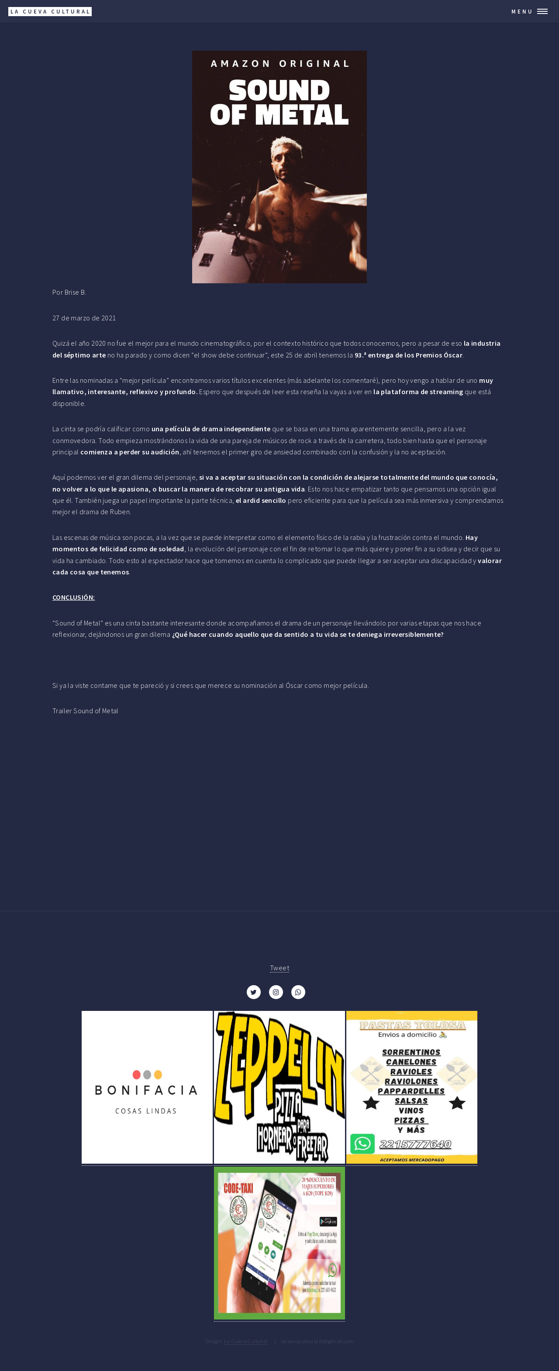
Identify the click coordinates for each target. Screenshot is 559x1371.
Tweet (279, 967)
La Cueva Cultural (246, 1340)
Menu (522, 11)
